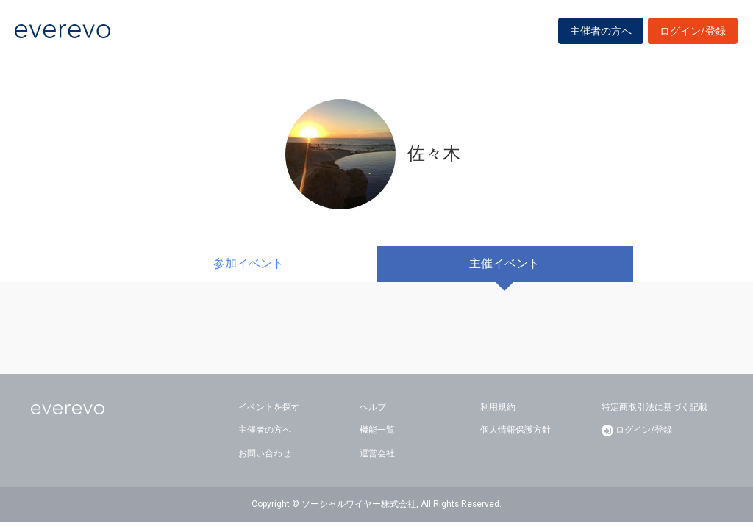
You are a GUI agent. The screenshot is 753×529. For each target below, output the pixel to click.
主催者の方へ (601, 31)
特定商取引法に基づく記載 (654, 407)
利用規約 (497, 407)
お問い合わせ (264, 453)
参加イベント (248, 263)
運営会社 (377, 453)
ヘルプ (373, 407)
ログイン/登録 (693, 31)
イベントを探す (269, 407)
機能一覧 (377, 430)
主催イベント (504, 263)
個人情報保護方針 (515, 430)
